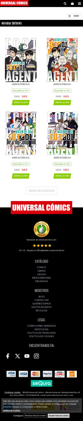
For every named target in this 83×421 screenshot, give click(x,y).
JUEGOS (41, 274)
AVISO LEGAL (41, 329)
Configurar (18, 416)
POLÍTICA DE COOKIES (41, 336)
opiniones (42, 250)
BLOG (42, 296)
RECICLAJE (41, 310)
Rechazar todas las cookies (35, 416)
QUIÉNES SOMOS (41, 303)
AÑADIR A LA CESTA (21, 102)
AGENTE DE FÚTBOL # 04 (20, 84)
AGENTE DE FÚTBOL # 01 (62, 157)
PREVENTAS (41, 281)
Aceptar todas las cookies (58, 416)
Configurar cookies (13, 392)
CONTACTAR (41, 300)
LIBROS (42, 270)
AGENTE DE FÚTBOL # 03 (62, 84)
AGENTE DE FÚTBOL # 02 (21, 157)
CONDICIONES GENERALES (41, 325)
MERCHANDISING (41, 277)
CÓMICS (41, 267)
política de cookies (11, 410)
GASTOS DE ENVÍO (41, 307)
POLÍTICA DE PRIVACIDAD (41, 332)
